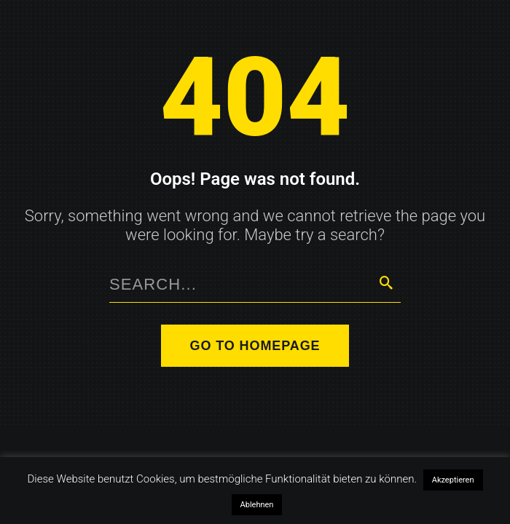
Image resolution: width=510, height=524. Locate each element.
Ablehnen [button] (257, 504)
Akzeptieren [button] (453, 480)
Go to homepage (255, 345)
